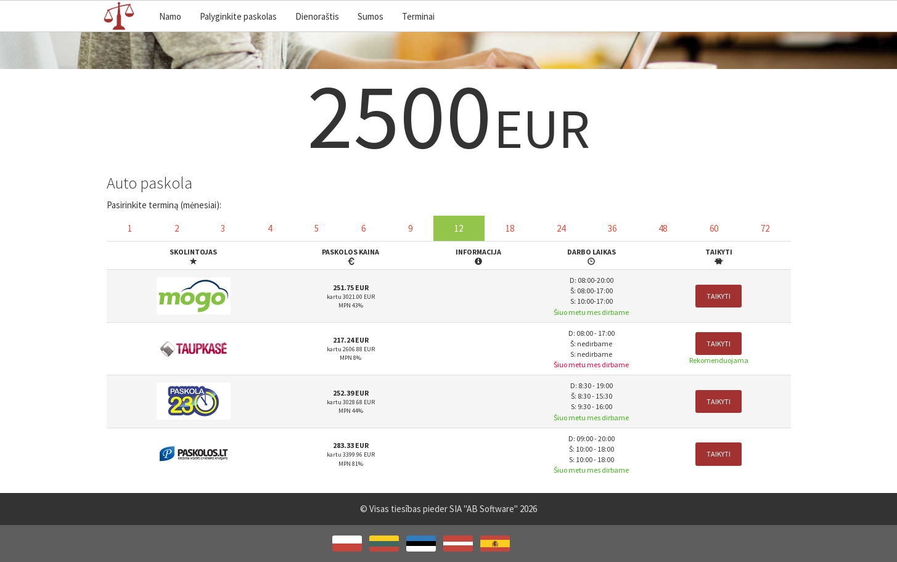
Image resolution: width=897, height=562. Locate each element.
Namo (170, 16)
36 (612, 228)
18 (510, 228)
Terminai (418, 16)
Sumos (370, 16)
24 (561, 228)
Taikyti (719, 296)
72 (765, 228)
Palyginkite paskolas (238, 16)
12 (458, 228)
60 (714, 228)
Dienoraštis (317, 16)
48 (662, 228)
